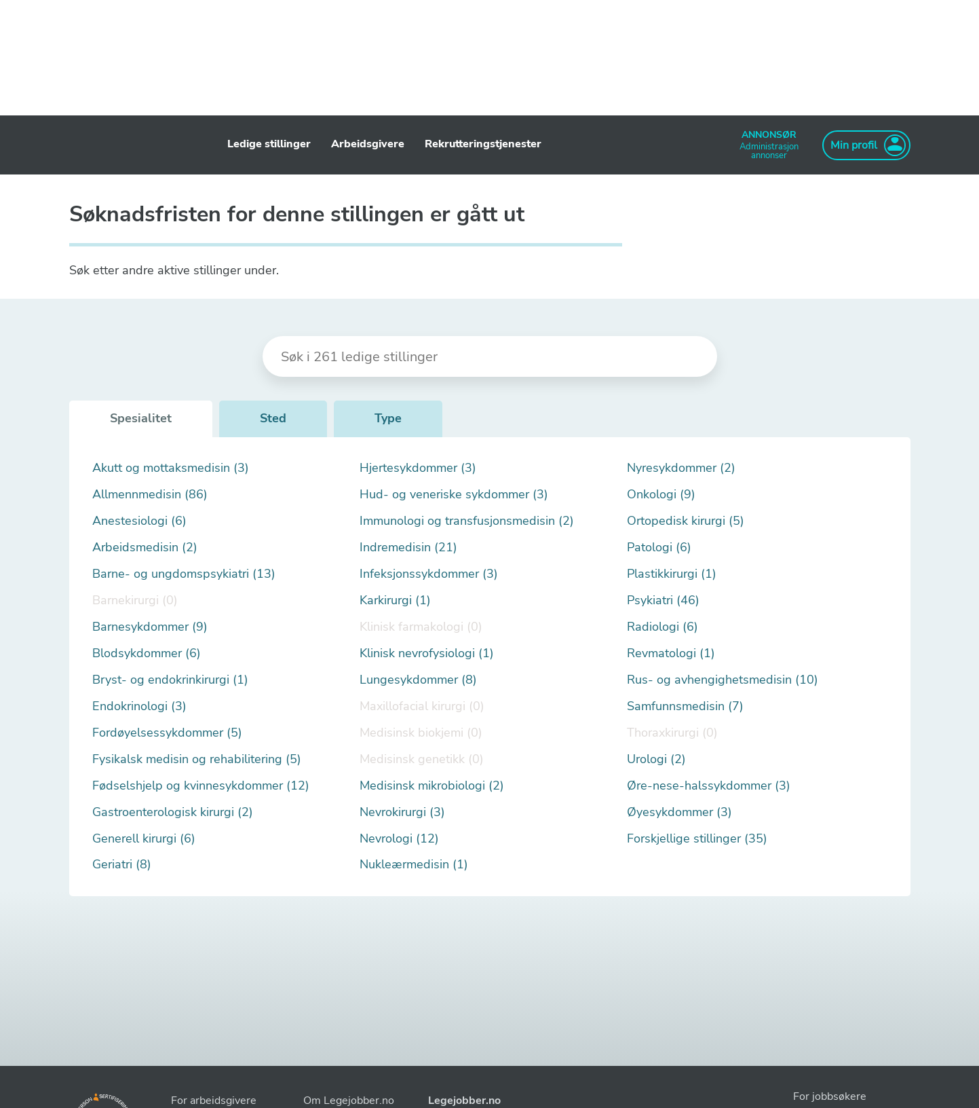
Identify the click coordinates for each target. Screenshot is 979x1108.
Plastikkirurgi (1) (671, 574)
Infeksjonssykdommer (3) (429, 574)
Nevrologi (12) (399, 839)
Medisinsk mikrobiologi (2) (432, 786)
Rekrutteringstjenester (483, 143)
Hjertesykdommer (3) (418, 468)
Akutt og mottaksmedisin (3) (170, 468)
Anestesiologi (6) (139, 521)
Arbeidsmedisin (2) (144, 547)
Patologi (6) (659, 547)
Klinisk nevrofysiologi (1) (427, 653)
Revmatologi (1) (671, 653)
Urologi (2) (656, 759)
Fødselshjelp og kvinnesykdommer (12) (200, 786)
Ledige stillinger (269, 143)
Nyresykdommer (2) (681, 468)
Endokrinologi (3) (139, 706)
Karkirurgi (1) (395, 600)
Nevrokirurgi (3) (402, 812)
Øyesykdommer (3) (679, 812)
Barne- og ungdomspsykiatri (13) (183, 574)
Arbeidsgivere (367, 143)
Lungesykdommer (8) (418, 680)
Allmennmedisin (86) (150, 494)
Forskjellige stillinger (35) (697, 839)
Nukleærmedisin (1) (414, 864)
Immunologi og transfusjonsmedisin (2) (467, 521)
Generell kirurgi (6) (143, 839)
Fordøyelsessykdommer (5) (167, 733)
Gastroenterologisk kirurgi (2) (172, 812)
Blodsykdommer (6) (146, 653)
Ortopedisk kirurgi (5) (685, 521)
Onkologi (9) (661, 494)
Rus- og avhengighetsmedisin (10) (722, 680)
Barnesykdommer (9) (150, 627)
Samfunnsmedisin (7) (685, 706)
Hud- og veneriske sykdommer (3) (454, 494)
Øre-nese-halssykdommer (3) (708, 786)
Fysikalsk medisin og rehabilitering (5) (196, 759)
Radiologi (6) (662, 627)
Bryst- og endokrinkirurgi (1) (170, 680)
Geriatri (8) (121, 864)
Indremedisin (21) (408, 547)
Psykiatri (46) (663, 600)
